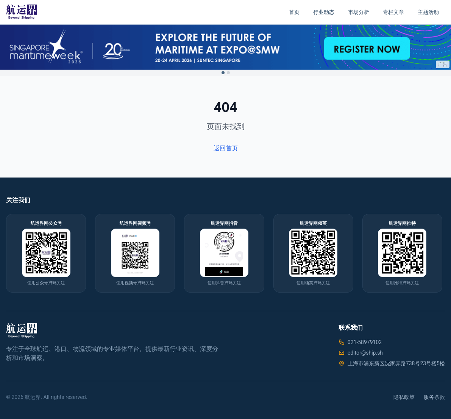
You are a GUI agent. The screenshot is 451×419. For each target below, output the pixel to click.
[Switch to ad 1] (223, 72)
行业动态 (323, 12)
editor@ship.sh (365, 353)
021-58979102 (365, 342)
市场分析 (358, 12)
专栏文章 (393, 12)
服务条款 (434, 397)
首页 (294, 12)
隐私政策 (404, 397)
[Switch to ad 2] (228, 72)
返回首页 (226, 148)
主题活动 (428, 12)
